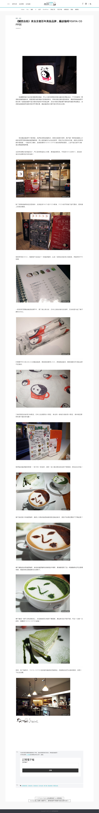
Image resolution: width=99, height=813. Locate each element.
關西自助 (55, 785)
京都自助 (35, 785)
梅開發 (77, 9)
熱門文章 (14, 4)
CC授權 (28, 754)
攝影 (32, 9)
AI (35, 9)
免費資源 (66, 9)
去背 (39, 9)
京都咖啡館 (24, 785)
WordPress (45, 9)
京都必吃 (30, 785)
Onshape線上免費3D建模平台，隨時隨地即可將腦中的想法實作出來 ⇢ (49, 801)
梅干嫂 (28, 720)
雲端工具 (53, 9)
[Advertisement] (49, 41)
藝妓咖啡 (50, 785)
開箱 (72, 9)
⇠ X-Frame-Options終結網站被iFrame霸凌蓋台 (49, 798)
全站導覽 (21, 4)
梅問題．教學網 (49, 4)
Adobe (22, 9)
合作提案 (28, 4)
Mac (27, 9)
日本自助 (41, 785)
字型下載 (59, 9)
